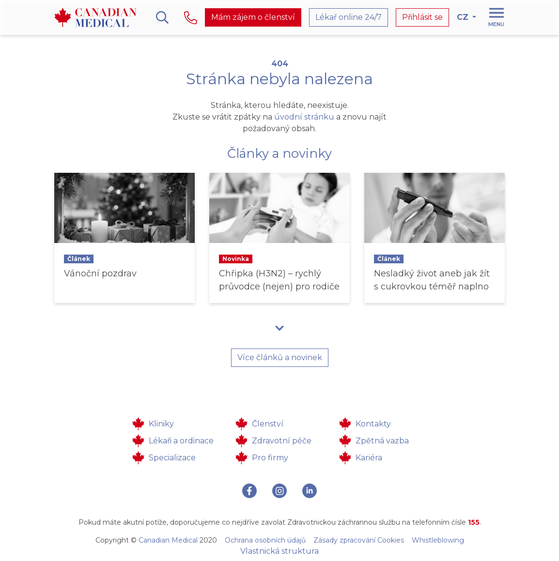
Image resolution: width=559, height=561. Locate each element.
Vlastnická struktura (279, 551)
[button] (279, 327)
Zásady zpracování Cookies (358, 540)
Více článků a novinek (279, 357)
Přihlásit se (422, 17)
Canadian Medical (168, 540)
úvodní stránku (304, 116)
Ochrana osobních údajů (265, 540)
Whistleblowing (438, 540)
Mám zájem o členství (253, 17)
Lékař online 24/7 (348, 17)
